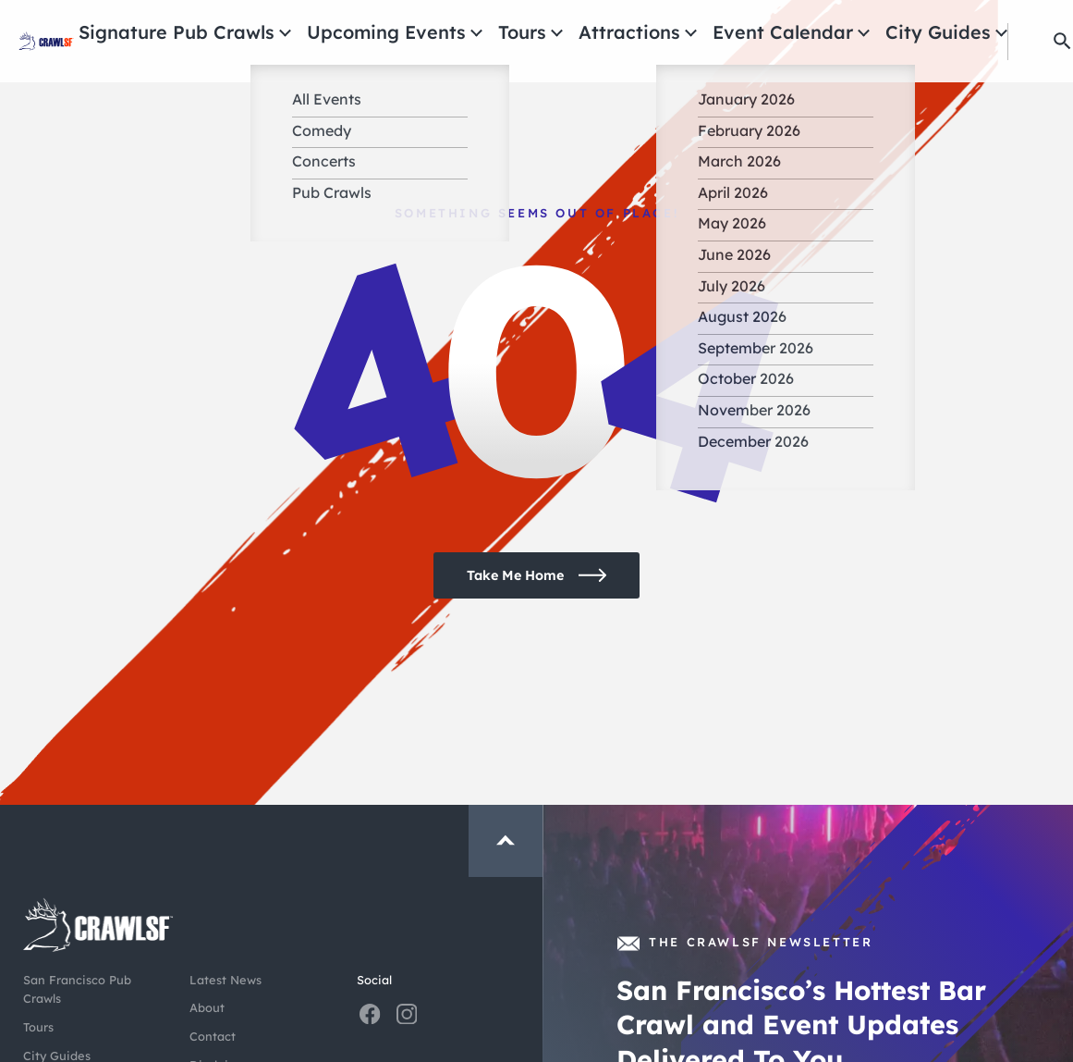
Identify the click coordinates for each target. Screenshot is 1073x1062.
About (207, 1007)
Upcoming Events (503, 32)
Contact (212, 1036)
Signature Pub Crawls (345, 32)
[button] (1038, 41)
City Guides (930, 32)
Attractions (694, 32)
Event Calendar (811, 32)
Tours (609, 32)
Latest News (225, 979)
